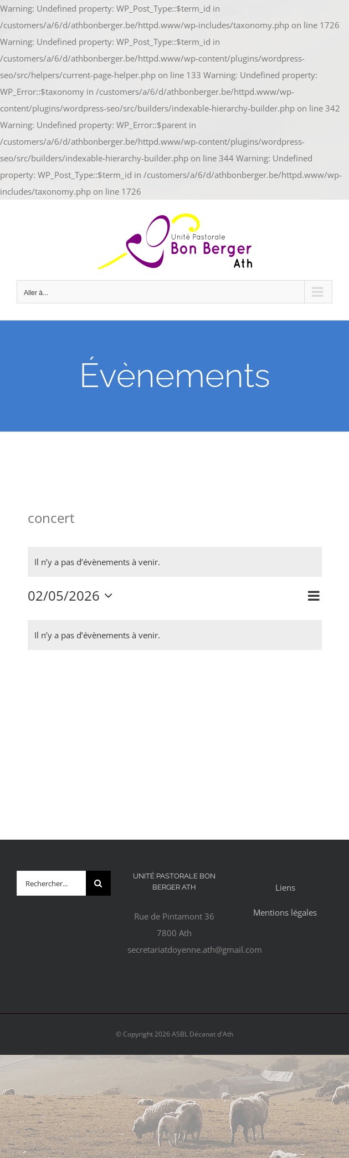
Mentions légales (285, 912)
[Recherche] (98, 883)
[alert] (175, 562)
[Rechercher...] (51, 883)
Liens (285, 887)
